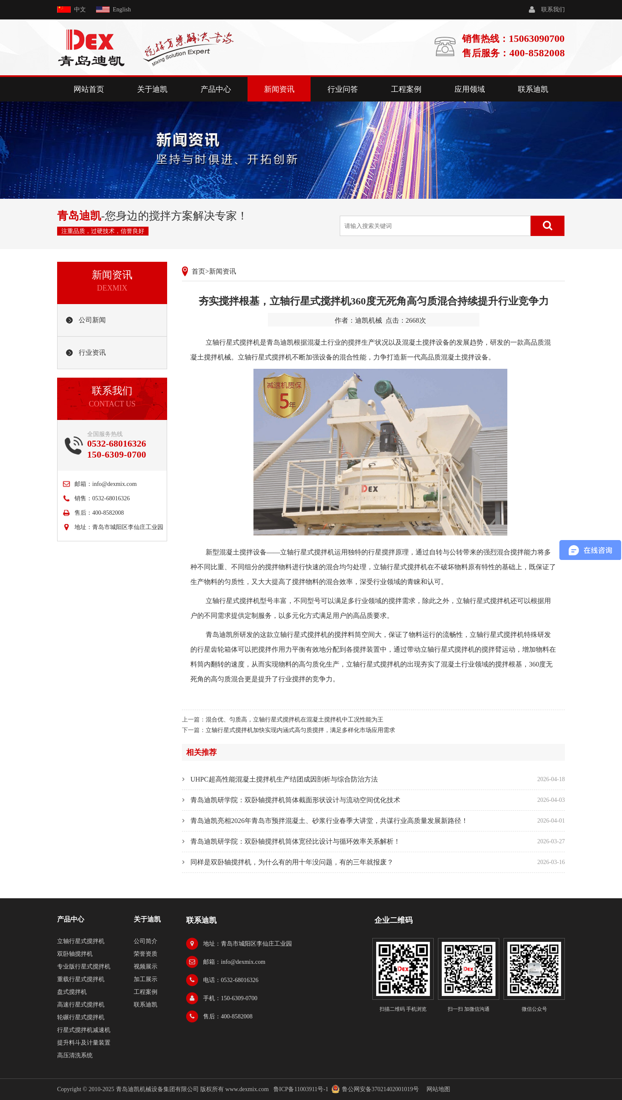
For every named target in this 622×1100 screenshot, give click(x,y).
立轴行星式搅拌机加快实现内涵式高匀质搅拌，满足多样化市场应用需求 (300, 730)
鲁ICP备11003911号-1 (300, 1089)
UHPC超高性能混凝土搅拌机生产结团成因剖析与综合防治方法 (284, 779)
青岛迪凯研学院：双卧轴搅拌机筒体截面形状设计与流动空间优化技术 (295, 800)
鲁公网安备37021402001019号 (380, 1089)
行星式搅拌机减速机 (83, 1030)
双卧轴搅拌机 (75, 954)
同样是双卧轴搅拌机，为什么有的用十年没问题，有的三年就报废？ (292, 862)
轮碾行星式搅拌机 (81, 1017)
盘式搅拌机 (72, 992)
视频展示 (145, 966)
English (122, 9)
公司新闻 (92, 320)
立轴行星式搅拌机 (233, 342)
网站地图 (438, 1089)
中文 (80, 9)
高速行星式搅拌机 (81, 1004)
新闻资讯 (279, 89)
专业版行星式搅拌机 (83, 966)
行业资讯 (92, 352)
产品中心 (216, 89)
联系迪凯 (533, 89)
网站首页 (89, 89)
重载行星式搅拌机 (81, 979)
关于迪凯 (152, 89)
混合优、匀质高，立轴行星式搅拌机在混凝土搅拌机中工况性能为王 (294, 719)
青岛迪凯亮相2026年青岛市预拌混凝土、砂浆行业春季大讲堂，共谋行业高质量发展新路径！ (329, 820)
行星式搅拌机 (239, 600)
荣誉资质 (145, 954)
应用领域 (469, 89)
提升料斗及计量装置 (83, 1043)
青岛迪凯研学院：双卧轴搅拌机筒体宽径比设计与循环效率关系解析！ (295, 841)
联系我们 (553, 9)
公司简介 (145, 941)
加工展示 (145, 979)
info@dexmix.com (114, 484)
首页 (198, 271)
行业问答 (343, 89)
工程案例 (406, 89)
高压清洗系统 (75, 1055)
